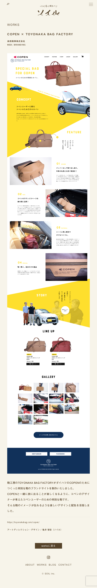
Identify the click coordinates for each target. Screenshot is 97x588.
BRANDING (20, 44)
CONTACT (65, 565)
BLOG (52, 565)
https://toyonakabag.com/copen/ (23, 522)
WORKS (42, 565)
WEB (9, 44)
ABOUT (30, 565)
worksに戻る (48, 546)
